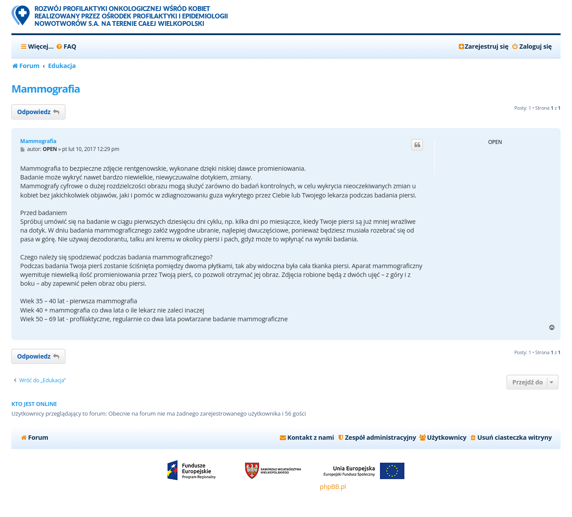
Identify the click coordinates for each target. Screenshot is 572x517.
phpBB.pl (333, 486)
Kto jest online (34, 404)
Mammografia (45, 88)
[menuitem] (66, 46)
